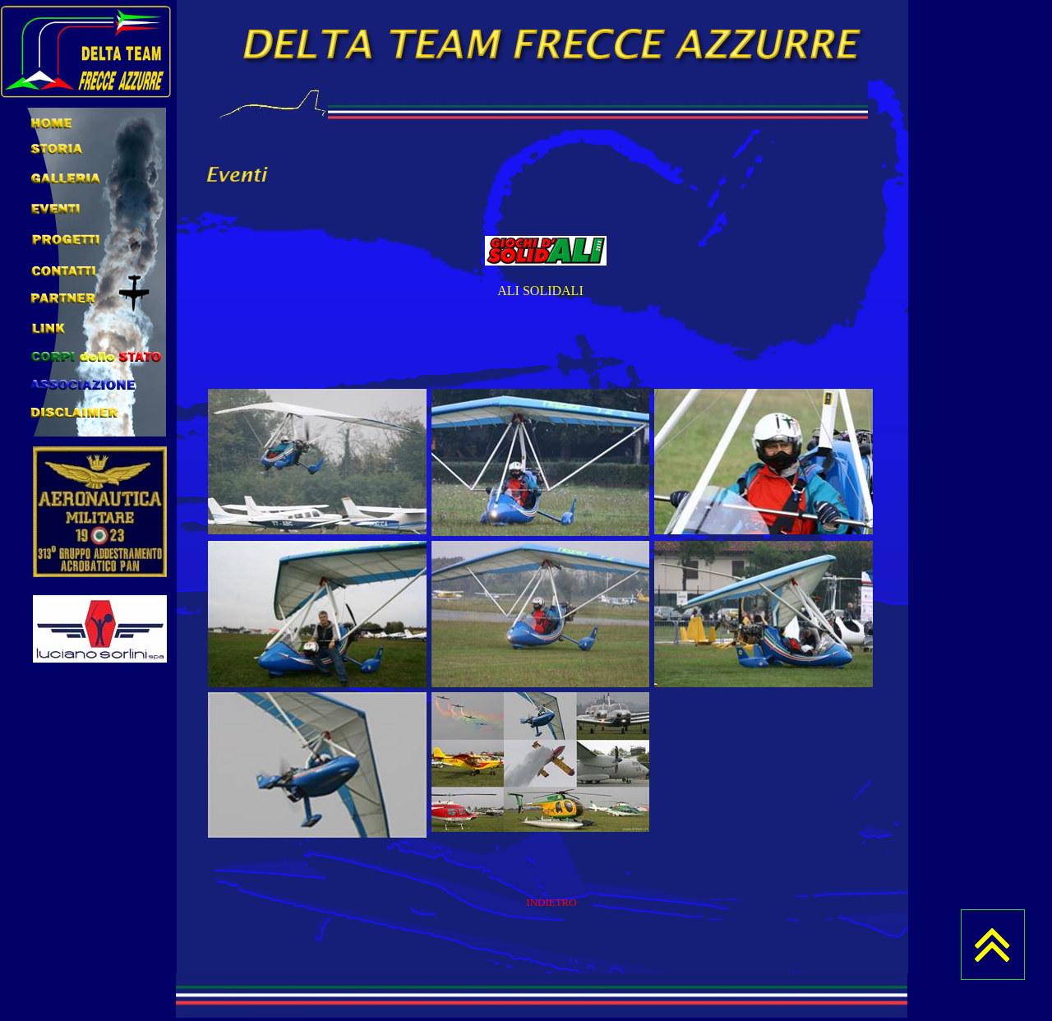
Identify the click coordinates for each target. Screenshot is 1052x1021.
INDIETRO (551, 902)
